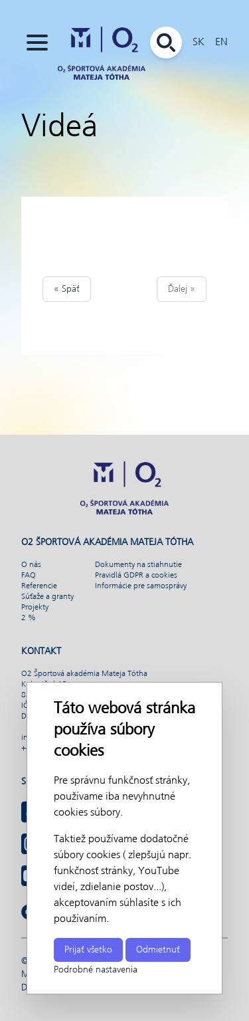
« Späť (67, 289)
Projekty (34, 608)
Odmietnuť (158, 950)
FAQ (28, 576)
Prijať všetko (88, 950)
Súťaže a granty (47, 597)
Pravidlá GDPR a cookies (136, 576)
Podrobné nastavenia (95, 969)
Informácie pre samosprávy (141, 586)
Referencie (39, 586)
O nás (31, 565)
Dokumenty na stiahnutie (138, 565)
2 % (28, 618)
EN (221, 42)
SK (199, 42)
